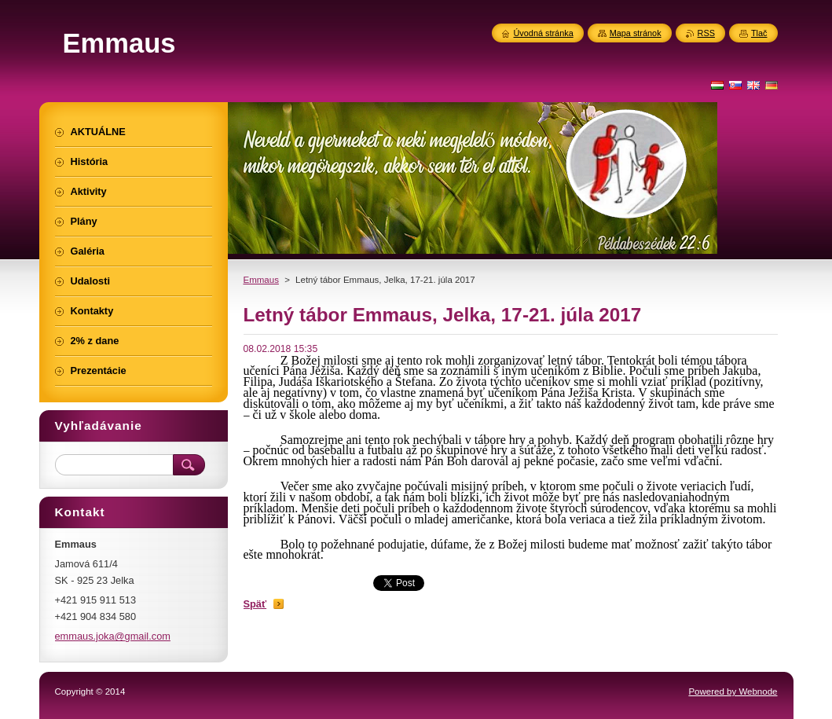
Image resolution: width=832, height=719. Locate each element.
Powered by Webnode (732, 691)
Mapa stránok (636, 33)
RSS (706, 33)
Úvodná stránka (544, 33)
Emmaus (261, 279)
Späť (255, 604)
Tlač (759, 33)
